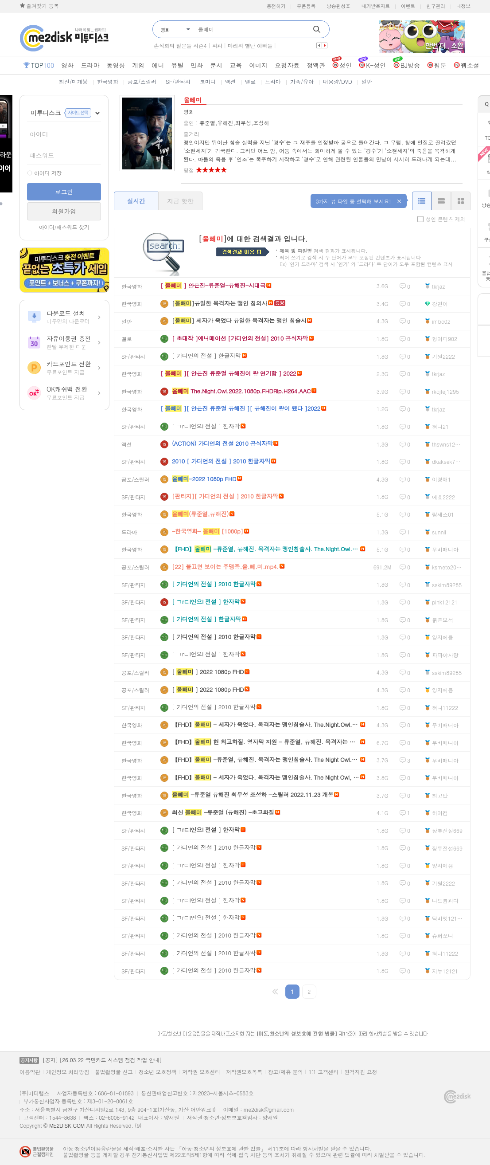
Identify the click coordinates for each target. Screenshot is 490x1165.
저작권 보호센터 (201, 1072)
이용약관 (29, 1072)
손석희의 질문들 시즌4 (180, 45)
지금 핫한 (180, 200)
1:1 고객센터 (323, 1072)
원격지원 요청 (360, 1072)
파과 (217, 45)
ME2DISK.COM (67, 1125)
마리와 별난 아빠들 (250, 45)
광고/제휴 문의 (285, 1072)
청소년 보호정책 (158, 1072)
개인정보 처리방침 (67, 1072)
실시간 (136, 200)
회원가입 (64, 211)
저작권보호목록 (244, 1072)
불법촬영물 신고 (114, 1072)
